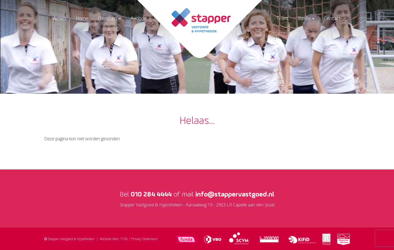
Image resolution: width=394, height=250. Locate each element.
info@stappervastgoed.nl (234, 194)
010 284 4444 (151, 194)
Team (282, 18)
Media (306, 18)
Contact (332, 18)
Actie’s (59, 18)
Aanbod (139, 18)
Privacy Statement (144, 239)
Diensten (109, 18)
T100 (124, 239)
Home (82, 18)
